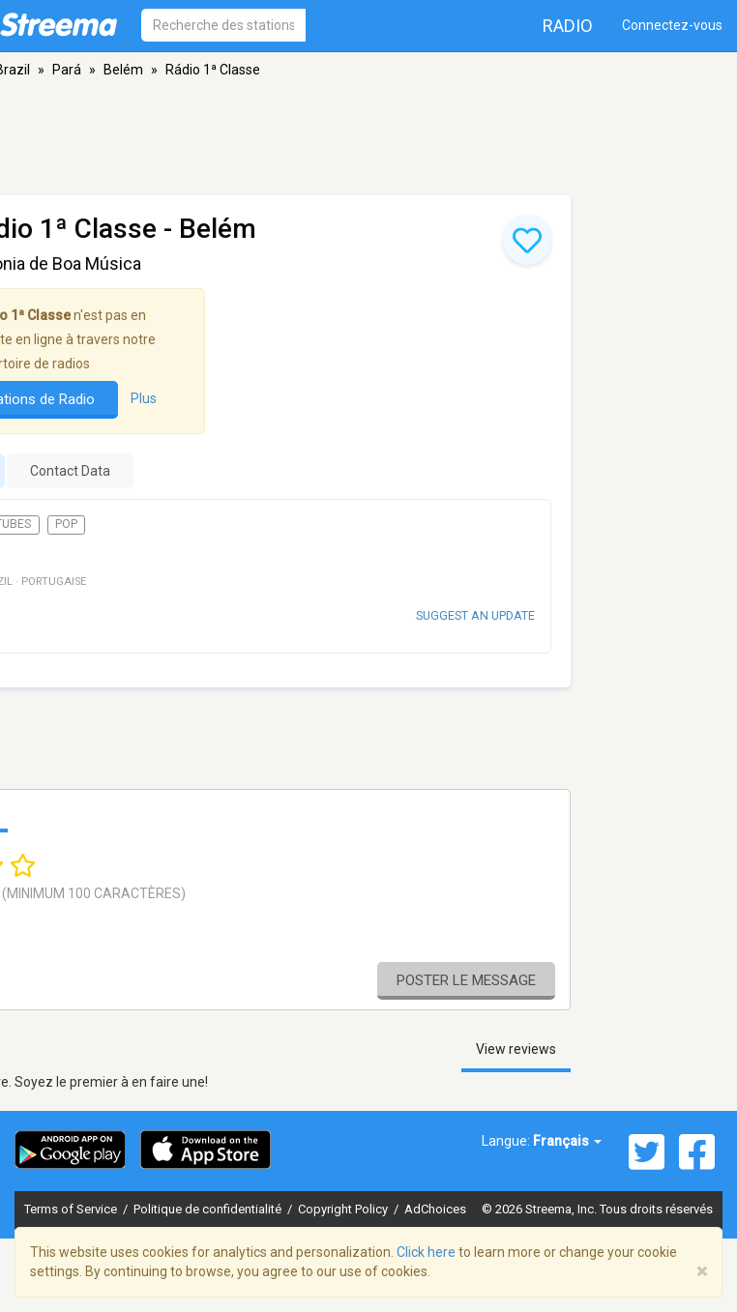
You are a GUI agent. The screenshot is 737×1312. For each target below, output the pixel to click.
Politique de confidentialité (208, 1209)
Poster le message (466, 980)
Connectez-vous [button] (672, 25)
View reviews (516, 1049)
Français (567, 1141)
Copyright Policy (344, 1209)
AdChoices (435, 1209)
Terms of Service (72, 1209)
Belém (123, 69)
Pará (66, 69)
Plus (144, 398)
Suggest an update (475, 615)
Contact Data (70, 471)
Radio (568, 25)
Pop (66, 524)
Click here (426, 1252)
